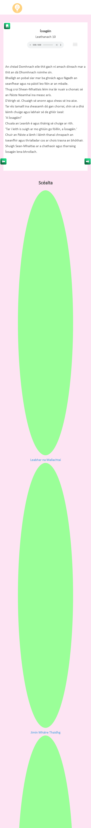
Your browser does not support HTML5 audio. (45, 45)
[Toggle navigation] (75, 44)
